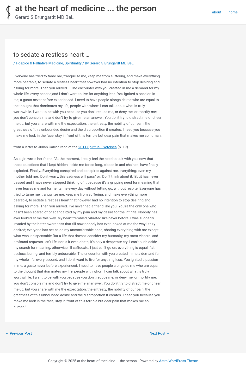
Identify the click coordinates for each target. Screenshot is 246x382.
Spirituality (73, 63)
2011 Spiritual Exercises (97, 147)
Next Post (160, 333)
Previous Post (18, 333)
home (233, 12)
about (216, 12)
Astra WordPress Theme (178, 361)
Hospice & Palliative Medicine (39, 63)
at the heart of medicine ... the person (85, 8)
